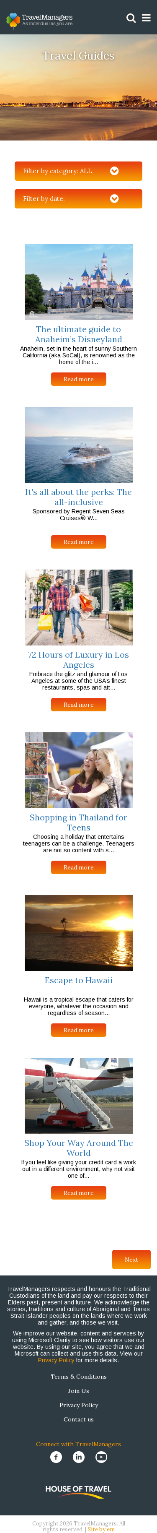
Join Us (78, 1391)
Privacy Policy (56, 1360)
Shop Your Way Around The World (78, 1147)
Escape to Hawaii (79, 980)
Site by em (101, 1529)
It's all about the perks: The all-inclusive (78, 497)
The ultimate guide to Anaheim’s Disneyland (78, 334)
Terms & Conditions (79, 1376)
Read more (79, 379)
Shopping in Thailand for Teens (78, 822)
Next (131, 1259)
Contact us (79, 1419)
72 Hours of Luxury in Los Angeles (78, 659)
